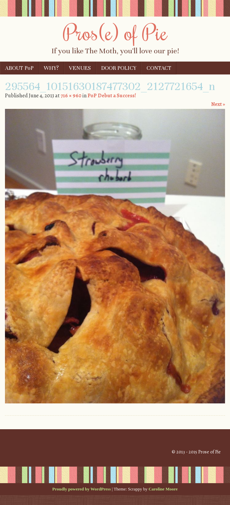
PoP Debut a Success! (111, 95)
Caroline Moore (163, 488)
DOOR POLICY (118, 68)
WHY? (51, 68)
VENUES (80, 68)
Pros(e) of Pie (115, 32)
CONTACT (158, 68)
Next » (218, 104)
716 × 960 (71, 95)
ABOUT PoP (19, 68)
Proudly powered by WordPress (81, 488)
